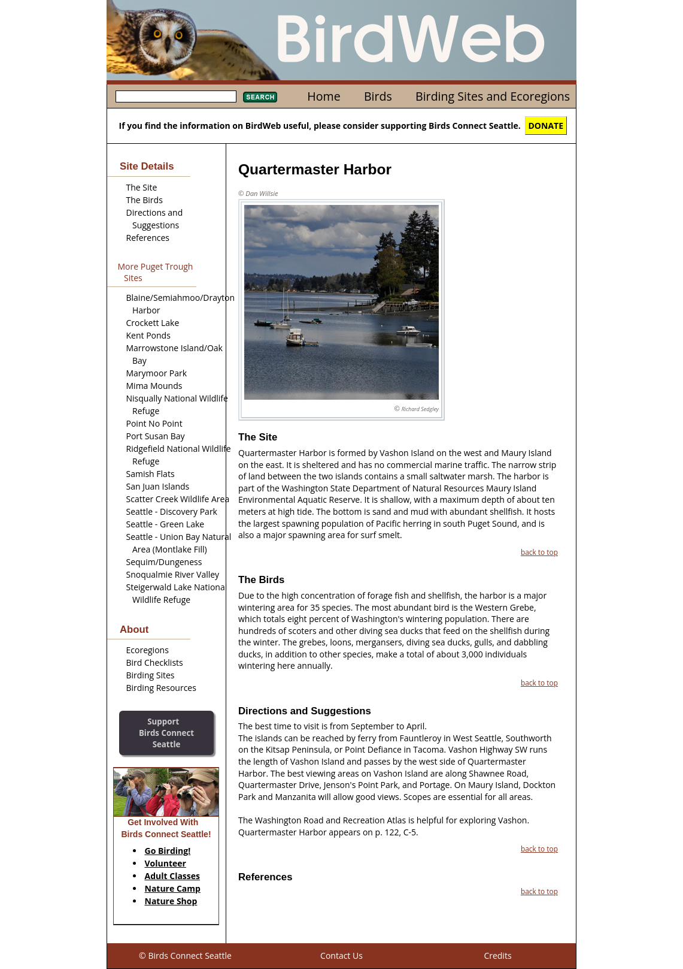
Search (260, 97)
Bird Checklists (154, 662)
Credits (497, 955)
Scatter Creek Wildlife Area (178, 499)
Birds (378, 96)
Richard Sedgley (420, 409)
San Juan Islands (158, 486)
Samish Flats (150, 473)
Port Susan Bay (155, 436)
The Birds (144, 200)
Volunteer (165, 863)
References (147, 237)
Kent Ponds (148, 335)
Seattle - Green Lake (165, 524)
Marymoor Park (156, 373)
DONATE (546, 125)
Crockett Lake (153, 322)
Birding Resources (161, 687)
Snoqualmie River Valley (173, 574)
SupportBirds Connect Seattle (166, 732)
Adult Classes (173, 876)
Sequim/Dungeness (164, 561)
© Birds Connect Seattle (185, 955)
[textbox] (176, 96)
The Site (141, 187)
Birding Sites (150, 675)
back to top (539, 552)
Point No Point (154, 423)
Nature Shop (171, 901)
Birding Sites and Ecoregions (492, 96)
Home (323, 96)
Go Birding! (168, 850)
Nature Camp (173, 888)
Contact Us (341, 955)
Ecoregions (147, 650)
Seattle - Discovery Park (171, 511)
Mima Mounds (154, 385)
